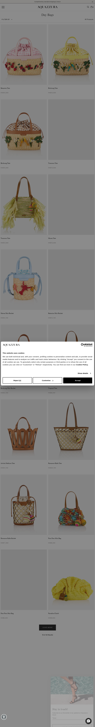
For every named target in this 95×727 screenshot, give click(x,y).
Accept (78, 380)
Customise (47, 380)
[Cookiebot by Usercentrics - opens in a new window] (82, 345)
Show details (83, 373)
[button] (92, 1)
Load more (48, 627)
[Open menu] (3, 7)
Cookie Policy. (82, 365)
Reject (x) (17, 380)
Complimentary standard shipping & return (47, 1)
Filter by (6, 19)
